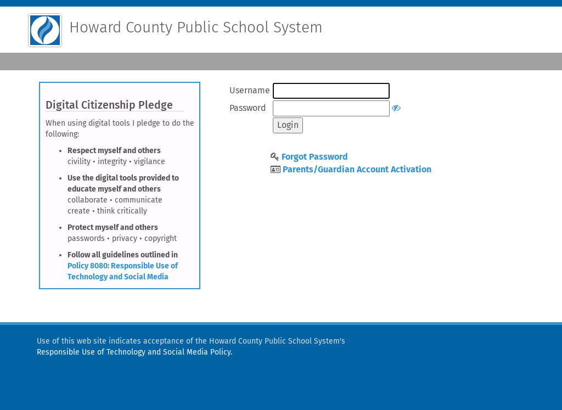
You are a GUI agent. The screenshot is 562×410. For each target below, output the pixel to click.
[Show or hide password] (396, 108)
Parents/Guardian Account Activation (357, 169)
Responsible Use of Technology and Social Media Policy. (134, 352)
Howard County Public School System (196, 27)
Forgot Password (315, 156)
